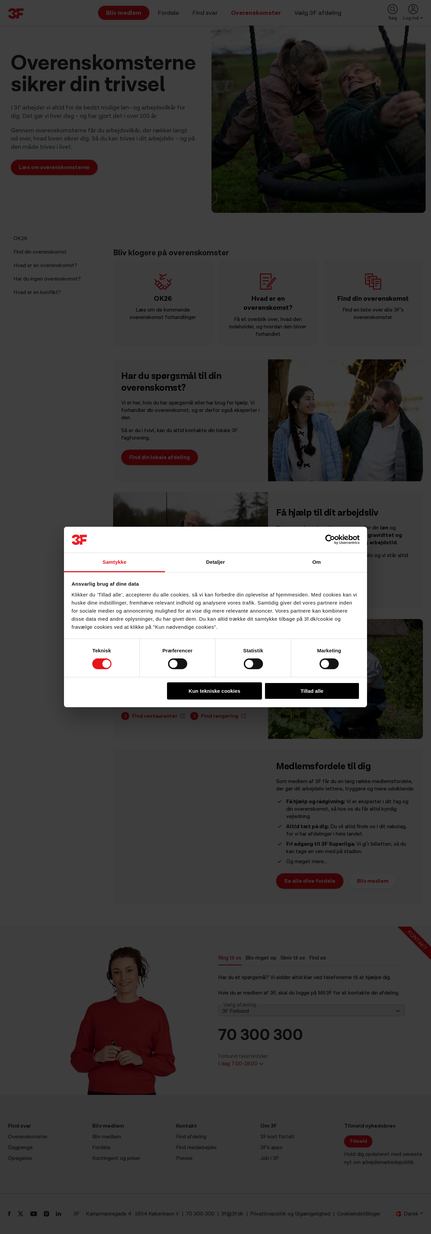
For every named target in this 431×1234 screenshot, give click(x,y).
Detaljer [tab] (215, 562)
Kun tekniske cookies (214, 691)
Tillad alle (311, 691)
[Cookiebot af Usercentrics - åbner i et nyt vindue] (330, 539)
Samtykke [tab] (115, 562)
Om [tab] (316, 562)
